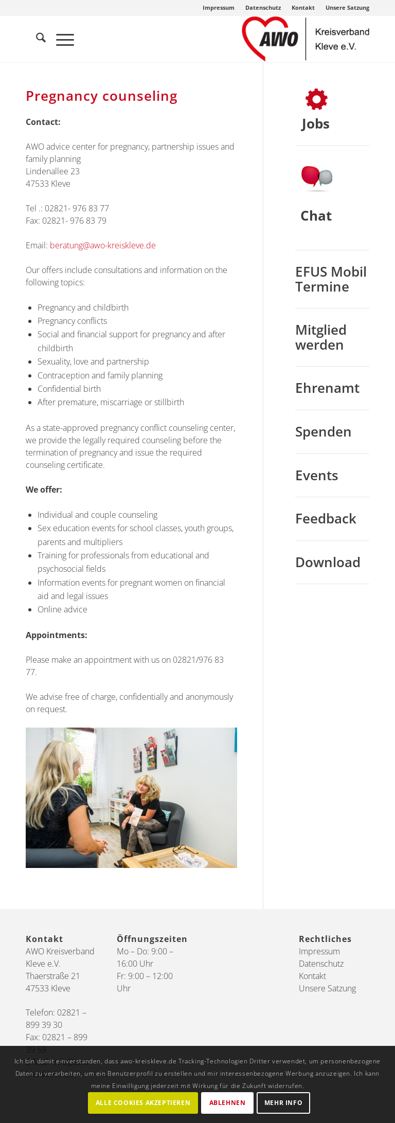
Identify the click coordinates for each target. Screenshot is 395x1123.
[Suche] (36, 39)
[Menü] (60, 39)
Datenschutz (263, 7)
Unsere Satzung (347, 7)
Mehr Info (283, 1102)
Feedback (325, 518)
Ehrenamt (327, 387)
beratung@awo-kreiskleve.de (102, 245)
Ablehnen (227, 1102)
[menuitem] (219, 7)
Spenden (323, 431)
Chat (316, 215)
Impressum (219, 7)
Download (328, 562)
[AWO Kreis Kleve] (305, 39)
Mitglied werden (321, 337)
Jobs (316, 123)
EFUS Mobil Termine (331, 279)
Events (316, 475)
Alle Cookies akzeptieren (143, 1102)
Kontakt (303, 7)
